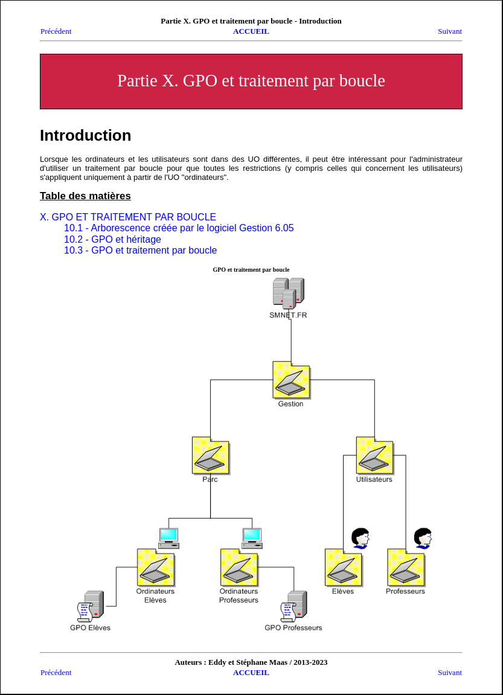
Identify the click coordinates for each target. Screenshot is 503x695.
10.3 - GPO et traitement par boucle (140, 250)
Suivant (450, 31)
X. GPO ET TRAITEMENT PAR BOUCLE (128, 217)
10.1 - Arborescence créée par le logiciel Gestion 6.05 (179, 228)
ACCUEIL (251, 31)
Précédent (55, 31)
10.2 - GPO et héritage (112, 239)
